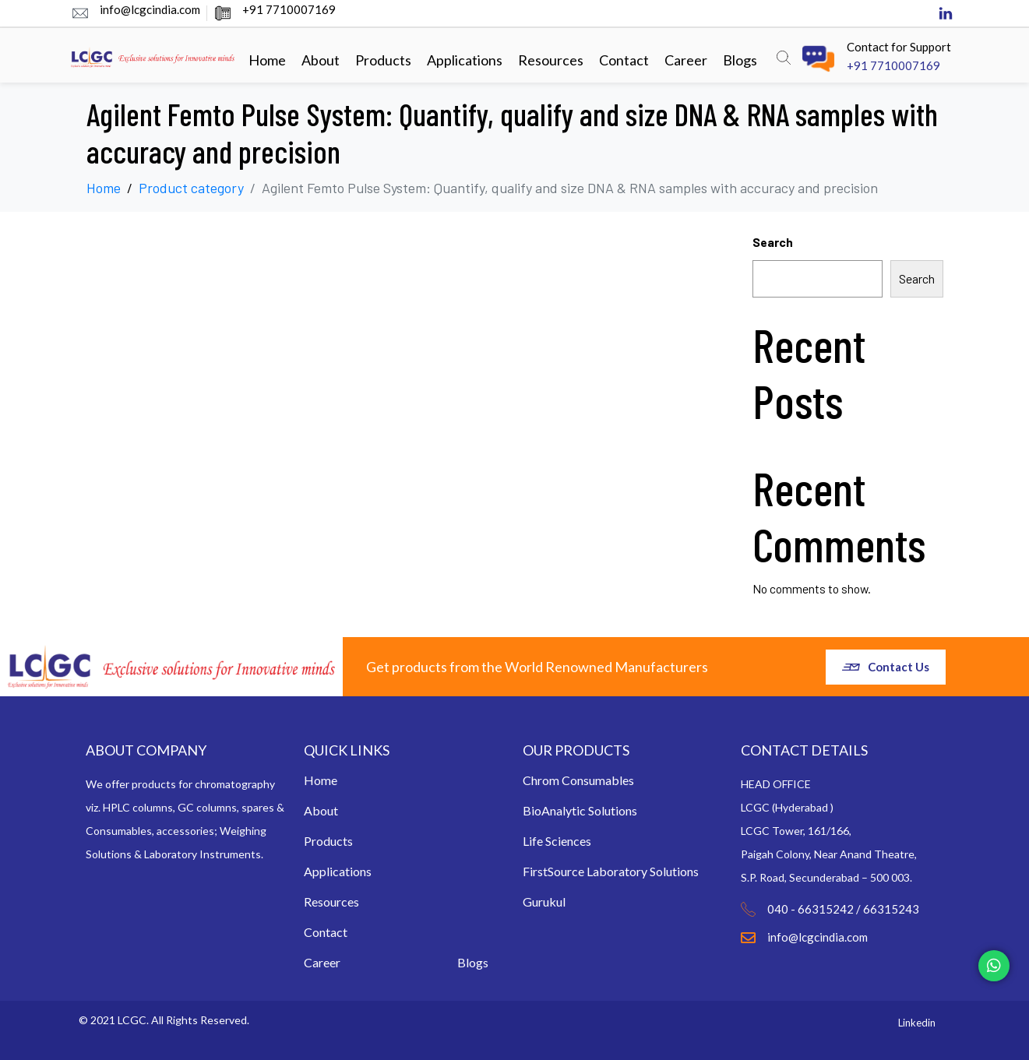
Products (383, 60)
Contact (624, 60)
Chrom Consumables (578, 780)
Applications (464, 60)
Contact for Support (899, 47)
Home (267, 60)
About (320, 60)
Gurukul (544, 901)
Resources (550, 60)
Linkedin (917, 1022)
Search (772, 241)
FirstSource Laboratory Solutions (611, 871)
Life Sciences (557, 840)
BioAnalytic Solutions (580, 810)
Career (685, 60)
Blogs (740, 60)
